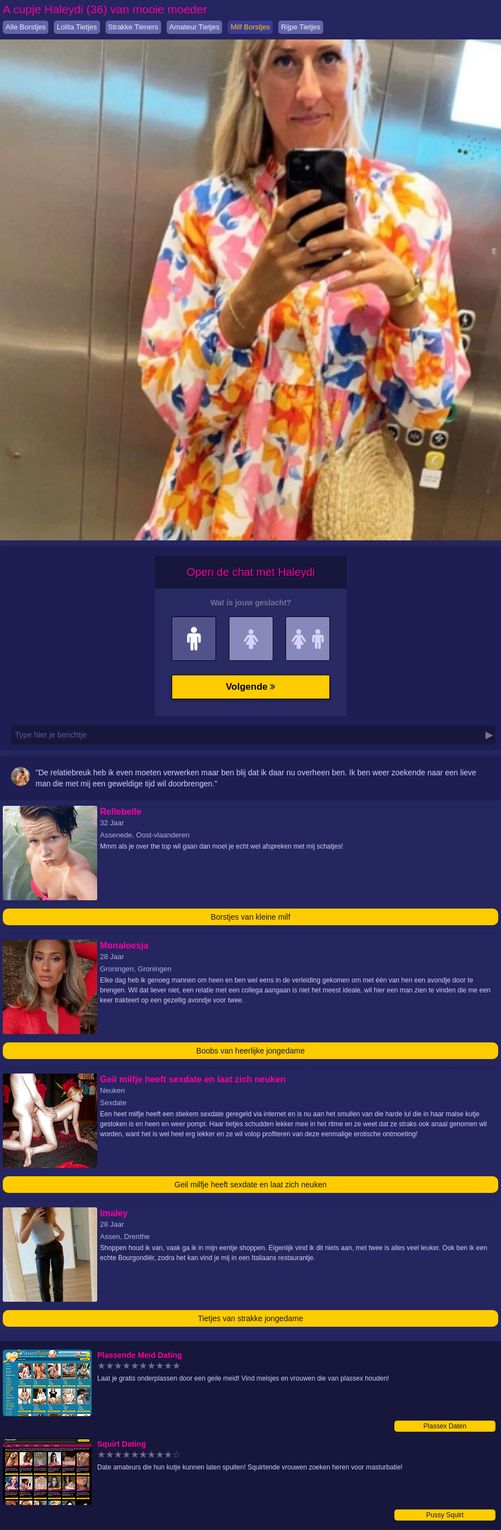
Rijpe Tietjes (300, 27)
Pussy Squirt (444, 1515)
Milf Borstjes (250, 27)
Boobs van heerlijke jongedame (250, 1050)
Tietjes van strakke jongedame (250, 1318)
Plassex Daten (444, 1426)
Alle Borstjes (26, 27)
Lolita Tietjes (77, 27)
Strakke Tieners (133, 27)
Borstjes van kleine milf (250, 916)
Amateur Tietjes (194, 27)
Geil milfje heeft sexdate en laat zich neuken (250, 1184)
